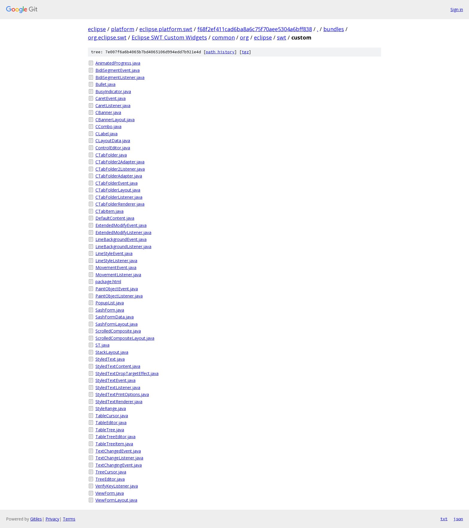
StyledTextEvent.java (115, 380)
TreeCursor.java (110, 472)
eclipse (97, 29)
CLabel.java (106, 133)
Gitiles (36, 519)
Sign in (456, 9)
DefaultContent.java (114, 218)
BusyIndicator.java (113, 91)
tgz (245, 51)
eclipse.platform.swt (165, 29)
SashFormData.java (114, 317)
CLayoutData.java (112, 140)
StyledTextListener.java (117, 387)
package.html (108, 281)
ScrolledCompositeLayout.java (124, 338)
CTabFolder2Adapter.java (119, 162)
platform (122, 29)
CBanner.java (108, 112)
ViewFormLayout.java (116, 500)
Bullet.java (105, 84)
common (223, 37)
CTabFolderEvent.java (116, 183)
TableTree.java (109, 430)
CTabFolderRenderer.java (119, 204)
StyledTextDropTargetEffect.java (127, 373)
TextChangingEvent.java (118, 465)
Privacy (52, 519)
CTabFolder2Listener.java (120, 169)
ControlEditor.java (112, 148)
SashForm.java (109, 310)
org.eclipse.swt (107, 37)
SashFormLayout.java (116, 324)
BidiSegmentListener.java (119, 77)
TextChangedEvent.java (118, 451)
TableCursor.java (111, 415)
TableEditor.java (111, 422)
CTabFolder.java (111, 155)
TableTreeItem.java (114, 444)
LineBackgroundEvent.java (121, 239)
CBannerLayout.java (115, 119)
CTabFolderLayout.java (117, 190)
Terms (69, 519)
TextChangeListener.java (119, 458)
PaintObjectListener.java (119, 296)
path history (220, 51)
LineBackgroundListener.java (123, 246)
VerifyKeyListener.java (116, 486)
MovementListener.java (118, 274)
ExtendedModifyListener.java (123, 232)
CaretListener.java (112, 105)
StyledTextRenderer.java (118, 401)
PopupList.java (109, 303)
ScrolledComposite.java (118, 331)
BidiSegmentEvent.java (117, 70)
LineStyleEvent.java (114, 253)
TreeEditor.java (110, 479)
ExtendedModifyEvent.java (121, 225)
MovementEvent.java (115, 267)
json (458, 518)
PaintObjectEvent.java (116, 289)
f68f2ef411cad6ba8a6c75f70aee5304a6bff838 (254, 29)
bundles (333, 29)
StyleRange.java (110, 408)
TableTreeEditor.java (115, 436)
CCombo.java (108, 126)
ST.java (102, 345)
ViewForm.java (109, 493)
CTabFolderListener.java (118, 197)
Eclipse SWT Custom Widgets (169, 37)
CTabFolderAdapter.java (118, 176)
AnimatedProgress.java (117, 63)
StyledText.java (110, 359)
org (244, 37)
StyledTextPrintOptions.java (122, 394)
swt (281, 37)
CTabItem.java (109, 211)
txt (443, 518)
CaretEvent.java (110, 98)
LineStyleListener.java (116, 260)
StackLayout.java (111, 352)
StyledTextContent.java (117, 366)
